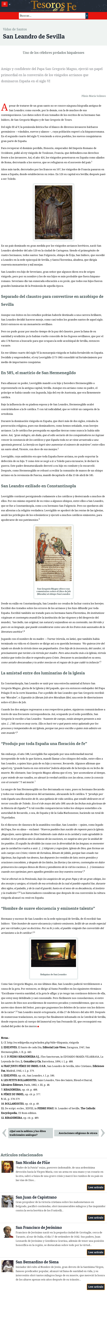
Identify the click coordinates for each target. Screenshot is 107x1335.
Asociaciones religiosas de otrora (78, 1133)
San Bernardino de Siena (37, 1261)
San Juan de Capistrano (36, 1197)
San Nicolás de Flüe (33, 1162)
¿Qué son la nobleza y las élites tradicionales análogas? (28, 1133)
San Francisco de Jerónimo (39, 1227)
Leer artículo (95, 1187)
